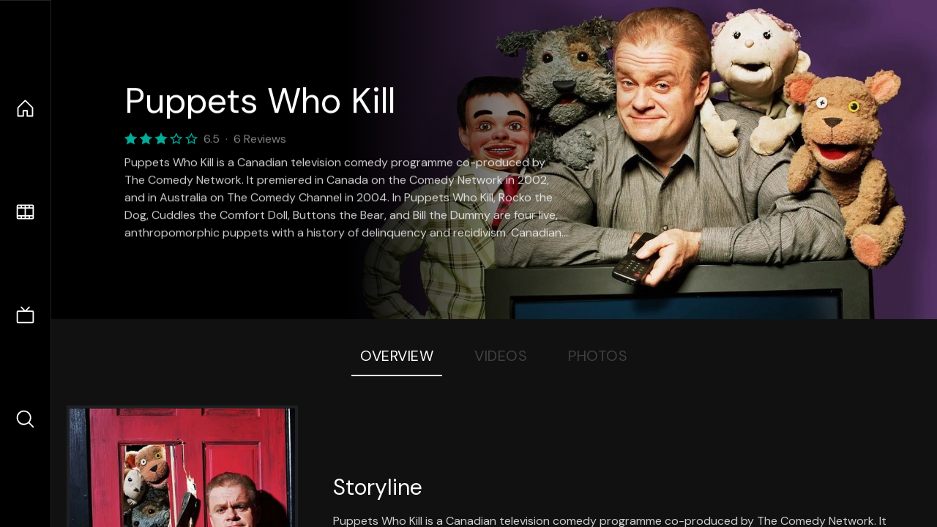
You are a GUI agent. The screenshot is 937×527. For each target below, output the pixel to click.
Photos (597, 355)
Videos (500, 355)
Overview (396, 355)
